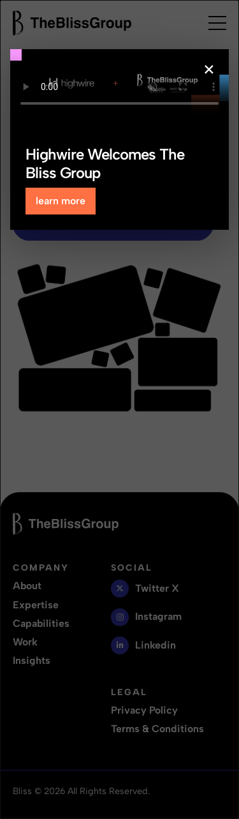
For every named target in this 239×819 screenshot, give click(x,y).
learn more (60, 201)
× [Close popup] (209, 69)
